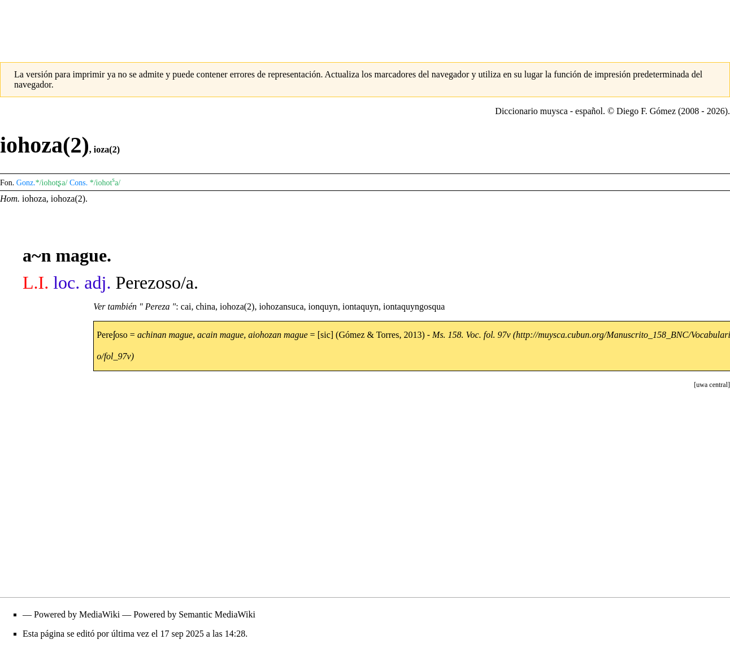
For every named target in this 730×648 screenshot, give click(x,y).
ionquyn (323, 306)
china (205, 306)
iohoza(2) (68, 198)
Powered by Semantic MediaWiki (194, 614)
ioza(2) (107, 149)
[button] (712, 384)
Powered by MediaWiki (77, 614)
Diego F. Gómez (646, 111)
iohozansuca (281, 306)
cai (186, 306)
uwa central (712, 385)
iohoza (34, 198)
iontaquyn (360, 306)
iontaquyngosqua (414, 306)
